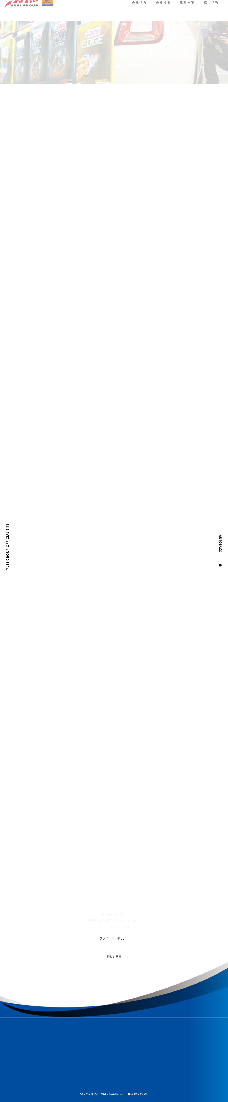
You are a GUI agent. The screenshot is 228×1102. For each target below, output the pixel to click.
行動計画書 (114, 956)
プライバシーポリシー (114, 938)
